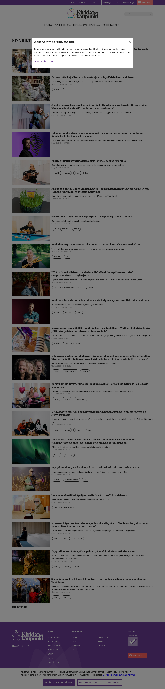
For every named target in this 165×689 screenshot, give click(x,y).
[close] (130, 42)
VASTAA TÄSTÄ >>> (43, 61)
